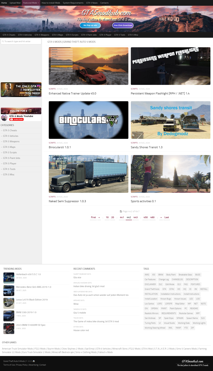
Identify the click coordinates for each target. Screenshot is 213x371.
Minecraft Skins (119, 348)
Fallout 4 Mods (105, 352)
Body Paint (171, 274)
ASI (153, 274)
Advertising (33, 365)
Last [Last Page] (167, 217)
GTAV (171, 289)
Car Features (150, 279)
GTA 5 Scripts (72, 35)
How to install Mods (51, 2)
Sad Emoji (90, 348)
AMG (147, 274)
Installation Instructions (171, 294)
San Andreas (150, 318)
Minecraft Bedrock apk (63, 352)
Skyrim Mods (53, 348)
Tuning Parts (150, 323)
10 (107, 217)
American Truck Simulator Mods (17, 348)
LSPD (159, 303)
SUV (203, 318)
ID (190, 289)
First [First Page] (93, 217)
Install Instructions (191, 294)
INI (196, 289)
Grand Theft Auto (152, 289)
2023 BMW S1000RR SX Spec (31, 325)
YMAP (178, 328)
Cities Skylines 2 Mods (72, 348)
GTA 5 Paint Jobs (89, 35)
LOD (198, 299)
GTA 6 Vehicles (103, 348)
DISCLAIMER (150, 284)
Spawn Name (192, 318)
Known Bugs (166, 299)
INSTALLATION (151, 294)
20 (112, 217)
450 (146, 217)
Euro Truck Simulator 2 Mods (36, 352)
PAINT (164, 308)
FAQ (186, 284)
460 (152, 217)
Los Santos (149, 303)
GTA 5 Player (105, 35)
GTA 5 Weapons (42, 35)
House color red (81, 330)
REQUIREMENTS (169, 313)
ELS (179, 284)
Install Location (151, 299)
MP (189, 303)
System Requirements (73, 2)
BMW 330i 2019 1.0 (26, 312)
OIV (146, 308)
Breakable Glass (185, 274)
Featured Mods (30, 2)
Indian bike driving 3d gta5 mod (88, 286)
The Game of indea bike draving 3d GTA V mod (96, 321)
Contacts (104, 2)
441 (122, 217)
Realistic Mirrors (151, 313)
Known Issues (180, 299)
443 (136, 217)
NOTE (203, 303)
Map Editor (180, 303)
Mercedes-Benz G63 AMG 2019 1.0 (33, 287)
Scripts (52, 89)
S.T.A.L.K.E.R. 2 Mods (164, 348)
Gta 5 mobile (79, 312)
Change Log (164, 279)
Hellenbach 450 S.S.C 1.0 (28, 274)
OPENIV (154, 308)
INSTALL (203, 289)
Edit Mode (170, 284)
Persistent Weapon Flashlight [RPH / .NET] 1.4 (160, 93)
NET (196, 303)
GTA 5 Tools (119, 35)
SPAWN (180, 318)
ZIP (192, 328)
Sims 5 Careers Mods (186, 348)
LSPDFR (168, 303)
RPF (198, 313)
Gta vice (77, 277)
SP (160, 318)
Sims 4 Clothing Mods (86, 352)
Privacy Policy (21, 365)
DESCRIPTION (192, 279)
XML (170, 328)
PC (186, 308)
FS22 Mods (40, 348)
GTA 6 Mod (147, 348)
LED (191, 299)
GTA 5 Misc (133, 35)
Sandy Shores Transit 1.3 (146, 147)
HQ (184, 289)
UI (160, 323)
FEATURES (195, 284)
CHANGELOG (177, 279)
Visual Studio (169, 323)
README (194, 308)
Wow (76, 303)
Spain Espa (168, 318)
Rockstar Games (186, 313)
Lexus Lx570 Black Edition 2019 (32, 299)
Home (4, 2)
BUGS (197, 274)
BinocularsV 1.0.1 (60, 147)
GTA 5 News (92, 2)
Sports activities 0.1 (143, 201)
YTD (186, 328)
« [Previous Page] (99, 217)
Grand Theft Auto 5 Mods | (14, 361)
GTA (164, 289)
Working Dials (184, 323)
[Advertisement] (129, 241)
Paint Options (175, 308)
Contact (43, 365)
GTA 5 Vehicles (25, 35)
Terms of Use (9, 365)
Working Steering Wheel (155, 328)
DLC (160, 284)
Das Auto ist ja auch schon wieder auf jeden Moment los (101, 295)
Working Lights (199, 323)
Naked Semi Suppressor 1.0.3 (67, 201)
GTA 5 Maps (57, 35)
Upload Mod (15, 2)
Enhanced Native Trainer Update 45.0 (72, 93)
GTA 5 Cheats (9, 35)
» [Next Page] (161, 217)
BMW (160, 274)
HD (178, 289)
